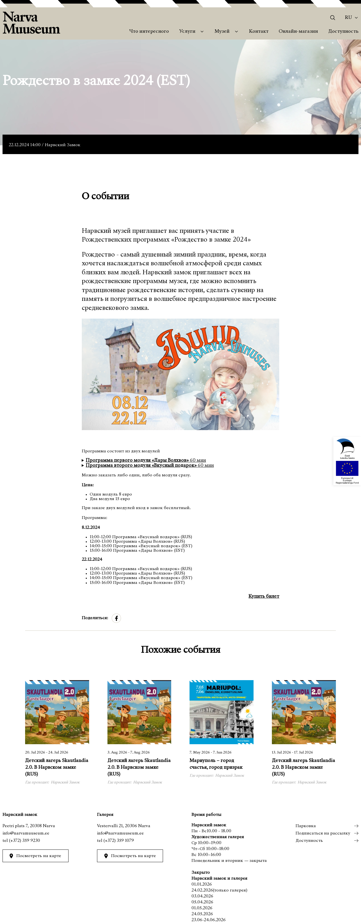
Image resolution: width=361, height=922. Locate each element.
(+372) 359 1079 (119, 841)
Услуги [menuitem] (187, 31)
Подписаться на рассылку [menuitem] (322, 833)
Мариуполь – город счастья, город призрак (216, 764)
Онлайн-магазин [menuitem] (298, 31)
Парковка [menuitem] (305, 826)
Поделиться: (95, 618)
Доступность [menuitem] (343, 31)
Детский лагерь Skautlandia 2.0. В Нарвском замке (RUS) (56, 767)
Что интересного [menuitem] (149, 31)
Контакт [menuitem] (258, 31)
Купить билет (263, 596)
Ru (348, 18)
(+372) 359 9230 (24, 841)
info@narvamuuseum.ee (26, 833)
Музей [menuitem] (222, 31)
